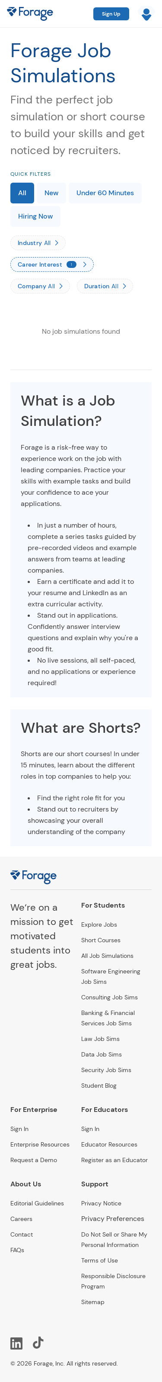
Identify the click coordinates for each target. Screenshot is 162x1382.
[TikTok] (39, 1343)
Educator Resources (109, 1144)
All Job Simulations (107, 956)
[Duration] (105, 286)
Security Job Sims (106, 1070)
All (22, 192)
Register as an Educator (114, 1160)
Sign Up (111, 13)
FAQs (17, 1250)
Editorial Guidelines (37, 1203)
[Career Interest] (52, 264)
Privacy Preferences (112, 1218)
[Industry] (38, 242)
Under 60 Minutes (105, 192)
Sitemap (93, 1302)
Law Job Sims (100, 1039)
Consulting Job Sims (109, 997)
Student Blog (99, 1085)
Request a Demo (33, 1160)
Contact (21, 1234)
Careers (21, 1219)
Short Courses (101, 940)
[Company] (40, 286)
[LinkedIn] (16, 1343)
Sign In (19, 1129)
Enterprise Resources (40, 1144)
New (51, 192)
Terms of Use (99, 1260)
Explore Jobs (99, 924)
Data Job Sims (101, 1054)
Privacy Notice (101, 1203)
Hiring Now (35, 216)
